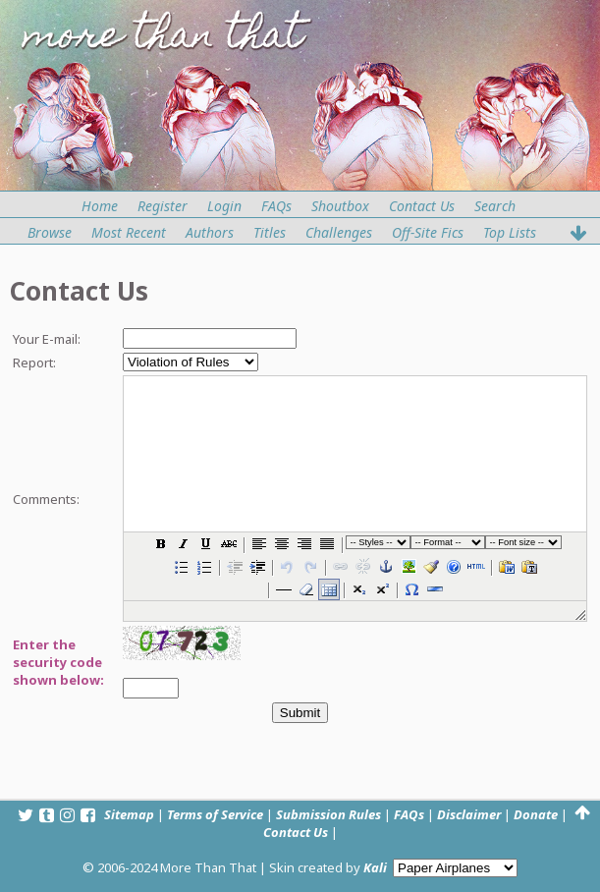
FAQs (276, 205)
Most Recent (128, 232)
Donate (536, 814)
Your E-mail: (47, 339)
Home (100, 205)
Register (162, 205)
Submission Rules (328, 814)
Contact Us (422, 205)
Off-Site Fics (428, 232)
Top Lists (509, 232)
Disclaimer (469, 814)
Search (495, 205)
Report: (34, 362)
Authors (210, 232)
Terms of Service (215, 814)
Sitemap (129, 814)
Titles (269, 232)
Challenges (338, 232)
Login (224, 205)
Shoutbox (340, 205)
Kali (375, 867)
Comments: (46, 499)
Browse (49, 232)
